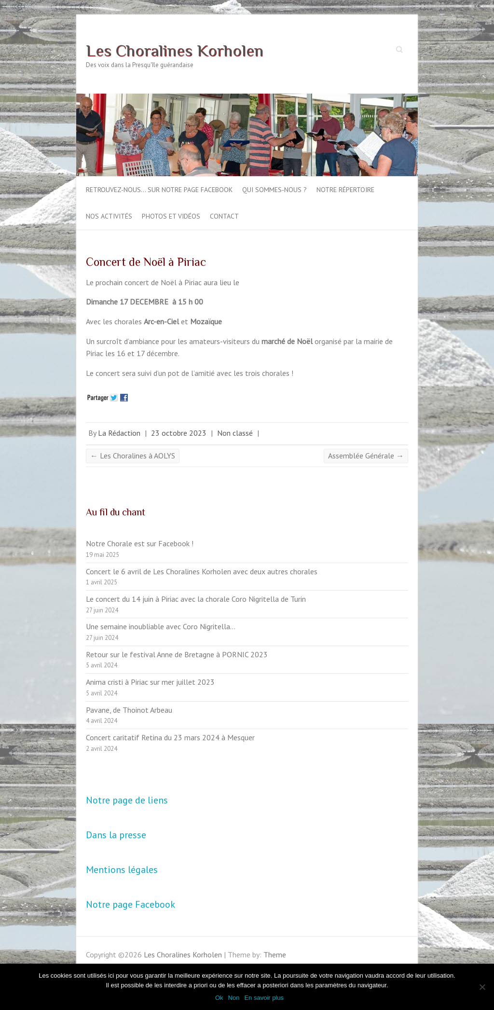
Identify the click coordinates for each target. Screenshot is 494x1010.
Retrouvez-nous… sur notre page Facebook (159, 189)
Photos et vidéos (171, 216)
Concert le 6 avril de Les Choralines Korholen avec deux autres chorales (201, 571)
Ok (219, 997)
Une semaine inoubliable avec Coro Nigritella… (160, 626)
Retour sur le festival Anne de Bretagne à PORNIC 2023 (177, 654)
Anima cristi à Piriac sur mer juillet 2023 (150, 682)
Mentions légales (122, 869)
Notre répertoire (345, 189)
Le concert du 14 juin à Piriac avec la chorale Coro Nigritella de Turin (196, 599)
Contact (224, 216)
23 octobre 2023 (178, 433)
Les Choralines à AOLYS (132, 455)
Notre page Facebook (130, 904)
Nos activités (109, 216)
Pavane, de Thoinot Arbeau (129, 710)
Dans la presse (116, 835)
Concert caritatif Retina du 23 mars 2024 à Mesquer (170, 737)
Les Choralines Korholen (174, 50)
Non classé (235, 433)
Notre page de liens (127, 800)
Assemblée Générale (366, 455)
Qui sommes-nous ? (274, 189)
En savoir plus (264, 997)
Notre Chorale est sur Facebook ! (139, 543)
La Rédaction (119, 433)
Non (234, 997)
